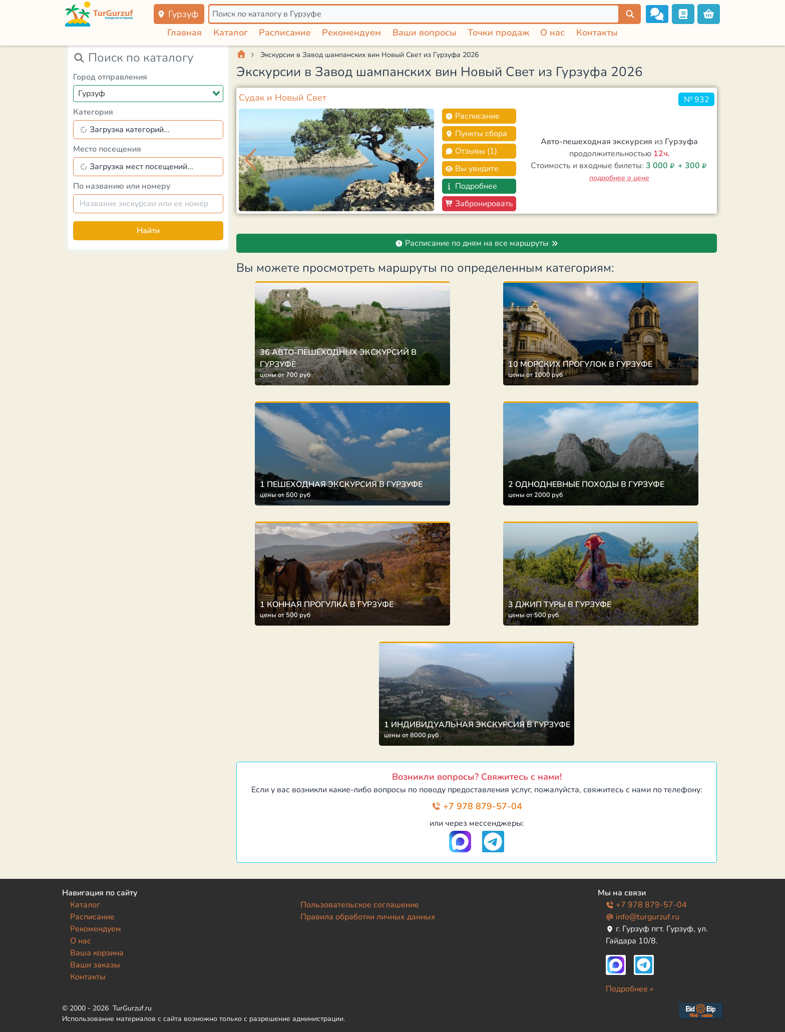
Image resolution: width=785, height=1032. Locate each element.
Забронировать (479, 203)
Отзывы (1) (471, 151)
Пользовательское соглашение (359, 904)
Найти (148, 230)
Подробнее (471, 186)
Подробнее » (629, 988)
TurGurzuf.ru (132, 1008)
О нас (552, 33)
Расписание (285, 33)
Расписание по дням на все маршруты (477, 243)
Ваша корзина (97, 952)
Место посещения (107, 149)
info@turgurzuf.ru (642, 916)
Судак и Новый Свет (282, 98)
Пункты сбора (476, 133)
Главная (184, 33)
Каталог (230, 33)
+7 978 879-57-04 (477, 806)
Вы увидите (472, 168)
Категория (93, 112)
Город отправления (110, 77)
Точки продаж (498, 33)
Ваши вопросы (424, 33)
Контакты (597, 33)
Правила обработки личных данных (368, 916)
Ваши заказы (95, 964)
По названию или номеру (122, 186)
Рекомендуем (351, 33)
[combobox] (148, 93)
